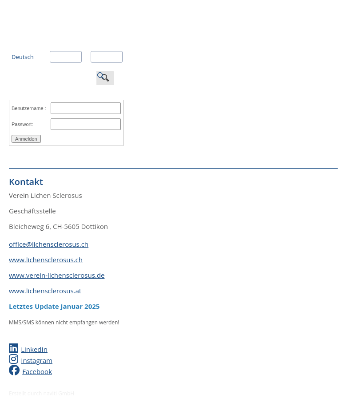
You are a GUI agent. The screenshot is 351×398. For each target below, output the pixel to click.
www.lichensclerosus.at (45, 290)
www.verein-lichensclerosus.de (56, 275)
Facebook (37, 371)
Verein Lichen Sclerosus (75, 13)
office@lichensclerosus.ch (48, 244)
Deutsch (23, 57)
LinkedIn (34, 349)
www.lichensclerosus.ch (46, 259)
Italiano (103, 57)
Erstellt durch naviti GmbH (41, 393)
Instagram (36, 360)
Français (63, 57)
